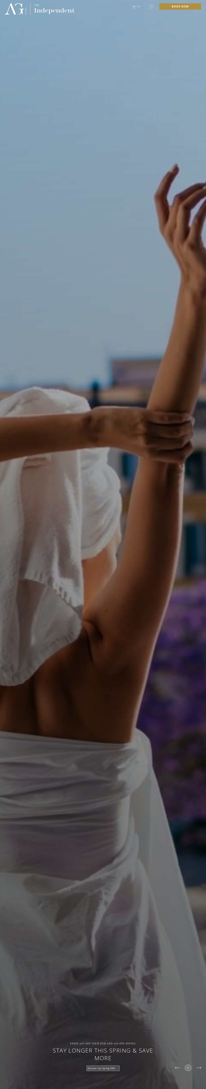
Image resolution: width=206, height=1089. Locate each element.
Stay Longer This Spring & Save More (103, 1054)
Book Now (180, 6)
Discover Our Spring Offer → (103, 1068)
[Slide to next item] (199, 1068)
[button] (136, 6)
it (139, 6)
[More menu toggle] (152, 6)
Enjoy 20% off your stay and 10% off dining (103, 1043)
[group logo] (16, 9)
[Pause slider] (188, 1068)
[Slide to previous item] (177, 1068)
